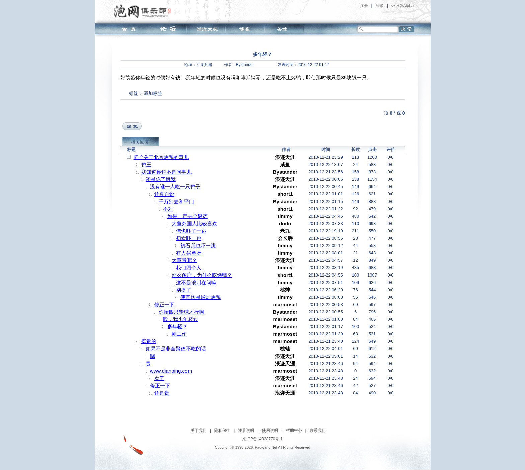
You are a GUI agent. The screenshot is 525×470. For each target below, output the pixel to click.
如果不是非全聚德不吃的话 (176, 348)
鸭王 (146, 164)
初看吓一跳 (188, 238)
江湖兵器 (204, 64)
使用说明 (270, 430)
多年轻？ (177, 326)
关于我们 (199, 430)
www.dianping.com (171, 371)
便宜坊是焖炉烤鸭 (200, 297)
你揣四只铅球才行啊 (181, 312)
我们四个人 (188, 267)
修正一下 (164, 304)
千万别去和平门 (176, 201)
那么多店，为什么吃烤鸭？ (202, 275)
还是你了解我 (161, 179)
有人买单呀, (189, 253)
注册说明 (246, 430)
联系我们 (318, 430)
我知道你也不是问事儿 (166, 172)
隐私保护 (222, 430)
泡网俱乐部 (144, 11)
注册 (364, 5)
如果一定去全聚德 (187, 216)
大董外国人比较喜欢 (194, 223)
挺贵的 (148, 341)
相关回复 (140, 142)
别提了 (183, 290)
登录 (380, 5)
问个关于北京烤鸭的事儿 (161, 157)
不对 (168, 209)
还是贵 (161, 393)
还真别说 (164, 194)
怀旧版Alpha (402, 5)
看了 (159, 378)
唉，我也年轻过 (180, 319)
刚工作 (179, 334)
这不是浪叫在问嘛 (196, 282)
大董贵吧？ (184, 260)
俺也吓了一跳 (191, 231)
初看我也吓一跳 (198, 245)
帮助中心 (294, 430)
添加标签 (153, 93)
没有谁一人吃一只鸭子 (175, 186)
